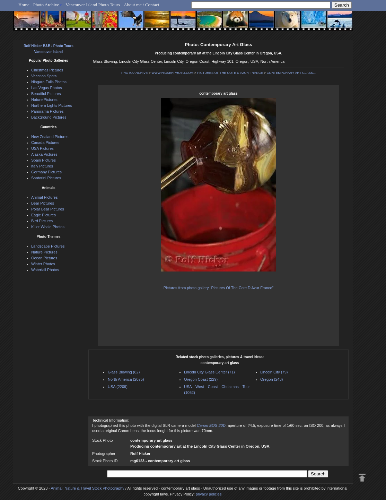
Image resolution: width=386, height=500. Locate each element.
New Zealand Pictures (50, 137)
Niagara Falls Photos (49, 82)
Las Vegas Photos (46, 88)
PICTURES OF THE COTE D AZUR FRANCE (230, 73)
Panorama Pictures (47, 111)
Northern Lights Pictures (51, 105)
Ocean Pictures (44, 258)
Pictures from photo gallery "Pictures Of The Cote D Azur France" (219, 288)
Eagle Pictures (43, 215)
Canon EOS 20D (211, 425)
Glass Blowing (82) (124, 372)
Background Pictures (49, 117)
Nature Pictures (44, 99)
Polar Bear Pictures (47, 209)
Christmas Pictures (47, 70)
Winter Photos (43, 264)
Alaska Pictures (44, 154)
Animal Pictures (44, 197)
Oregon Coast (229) (201, 379)
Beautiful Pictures (46, 94)
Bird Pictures (42, 221)
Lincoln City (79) (274, 372)
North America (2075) (126, 379)
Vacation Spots (43, 76)
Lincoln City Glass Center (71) (209, 372)
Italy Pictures (42, 166)
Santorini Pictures (46, 178)
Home (23, 4)
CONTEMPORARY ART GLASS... (291, 73)
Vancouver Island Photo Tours (93, 4)
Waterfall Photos (45, 270)
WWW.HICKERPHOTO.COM (172, 73)
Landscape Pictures (48, 246)
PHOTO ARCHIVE (134, 73)
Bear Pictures (42, 203)
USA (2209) (118, 387)
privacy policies (209, 494)
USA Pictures (42, 148)
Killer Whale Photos (47, 227)
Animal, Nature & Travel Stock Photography (87, 488)
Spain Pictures (43, 160)
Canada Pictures (45, 142)
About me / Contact (141, 4)
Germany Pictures (46, 172)
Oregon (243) (271, 379)
